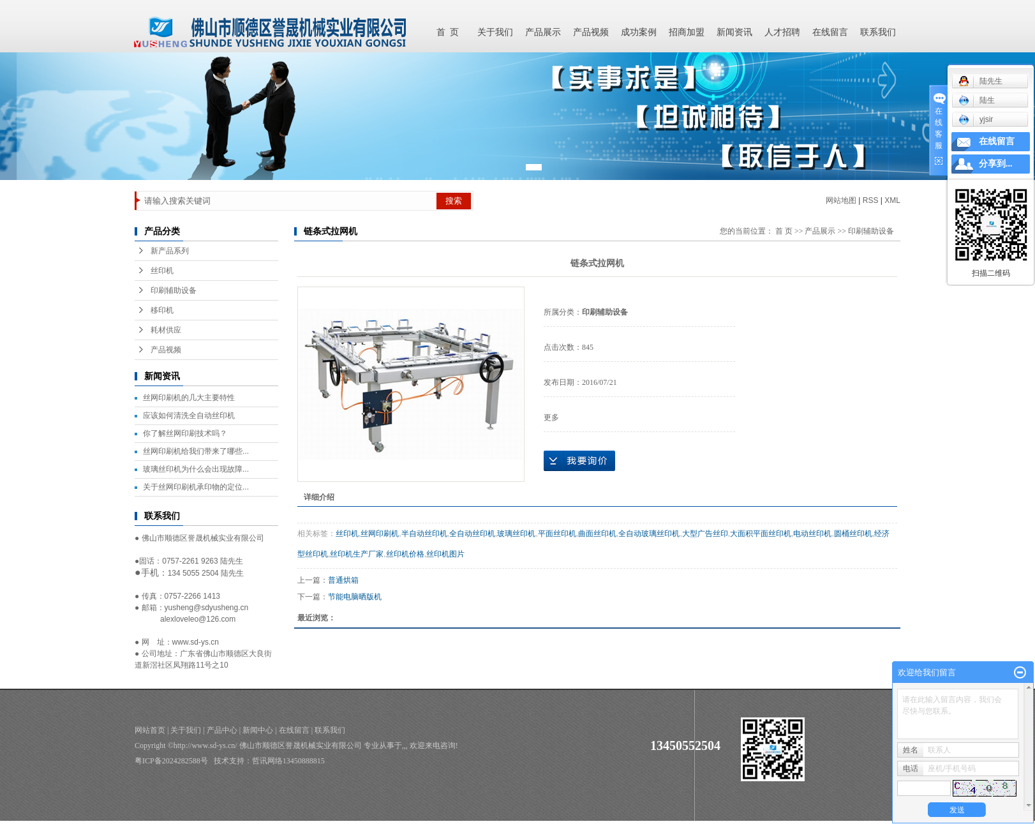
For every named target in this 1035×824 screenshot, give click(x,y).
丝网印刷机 (380, 533)
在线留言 (830, 32)
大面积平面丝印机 (760, 533)
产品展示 (543, 32)
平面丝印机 (557, 533)
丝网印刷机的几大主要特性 (189, 397)
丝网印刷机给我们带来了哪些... (196, 451)
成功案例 (639, 32)
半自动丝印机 (424, 533)
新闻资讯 (734, 32)
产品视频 (591, 32)
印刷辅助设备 (174, 290)
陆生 (976, 100)
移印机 (162, 310)
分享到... (996, 164)
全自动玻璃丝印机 (649, 533)
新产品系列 (170, 250)
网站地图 (841, 200)
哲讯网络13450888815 (288, 760)
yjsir (975, 119)
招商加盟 (686, 32)
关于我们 (495, 32)
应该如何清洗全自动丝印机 (189, 415)
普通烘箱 (343, 580)
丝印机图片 (445, 554)
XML (892, 200)
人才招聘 (782, 32)
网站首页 (150, 730)
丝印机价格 (405, 554)
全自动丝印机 (472, 533)
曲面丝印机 (597, 533)
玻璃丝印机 (516, 533)
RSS (871, 200)
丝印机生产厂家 (356, 554)
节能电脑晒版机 (355, 596)
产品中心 (222, 730)
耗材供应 (166, 330)
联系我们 (878, 32)
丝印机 (162, 270)
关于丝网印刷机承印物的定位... (196, 487)
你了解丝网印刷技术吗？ (185, 433)
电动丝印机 (812, 533)
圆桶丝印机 (853, 533)
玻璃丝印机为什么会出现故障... (196, 469)
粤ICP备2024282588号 (171, 760)
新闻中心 (257, 730)
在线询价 (579, 461)
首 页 (447, 32)
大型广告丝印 (705, 533)
